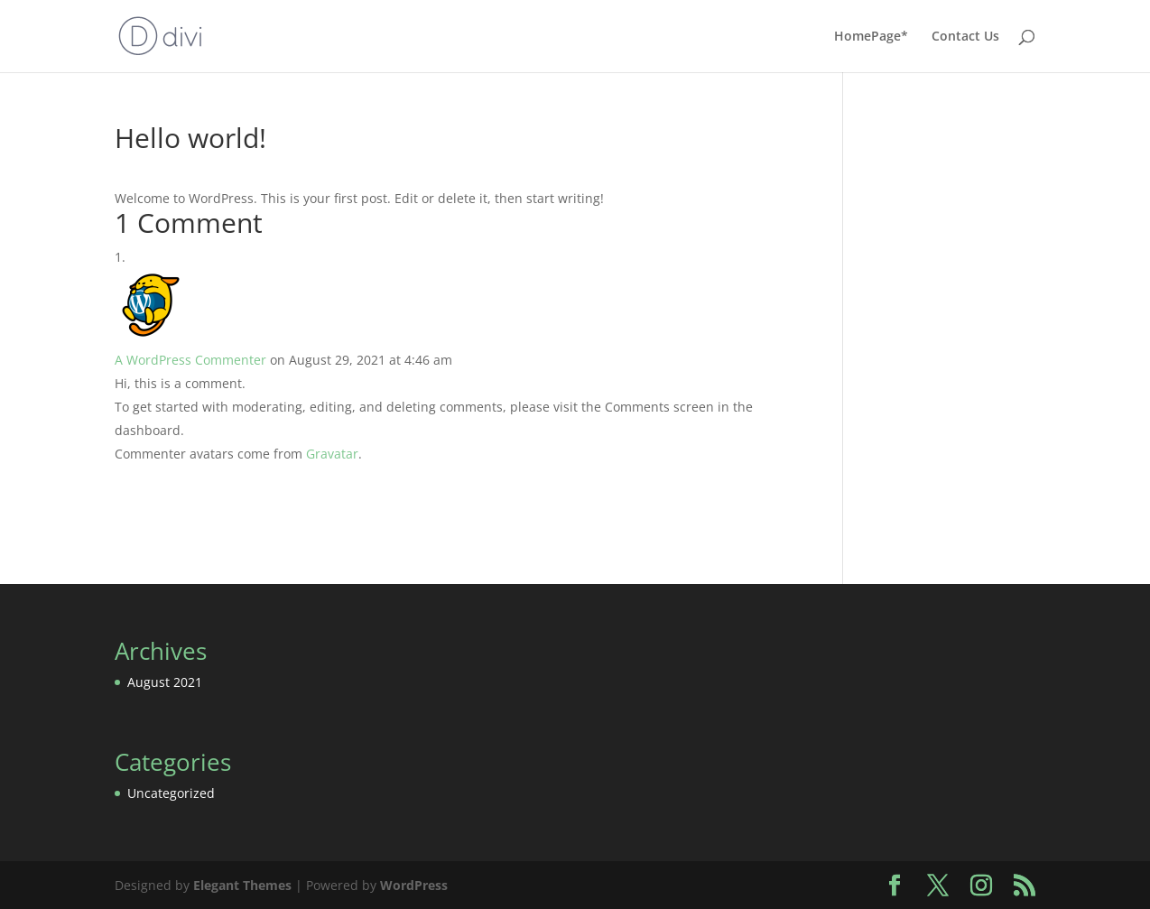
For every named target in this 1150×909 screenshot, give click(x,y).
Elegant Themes (242, 885)
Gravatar (332, 453)
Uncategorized (171, 793)
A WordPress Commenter (190, 359)
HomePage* (871, 37)
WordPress (414, 885)
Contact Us (965, 37)
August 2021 (164, 682)
